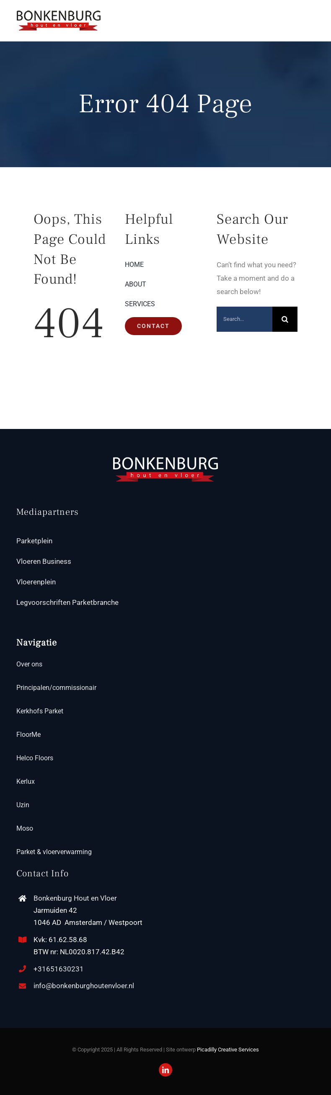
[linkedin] (165, 1070)
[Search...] (244, 319)
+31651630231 (59, 969)
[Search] (284, 319)
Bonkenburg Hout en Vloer (75, 898)
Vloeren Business (43, 561)
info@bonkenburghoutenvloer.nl (84, 985)
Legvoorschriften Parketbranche (67, 602)
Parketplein (34, 541)
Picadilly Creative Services (228, 1049)
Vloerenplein (36, 582)
